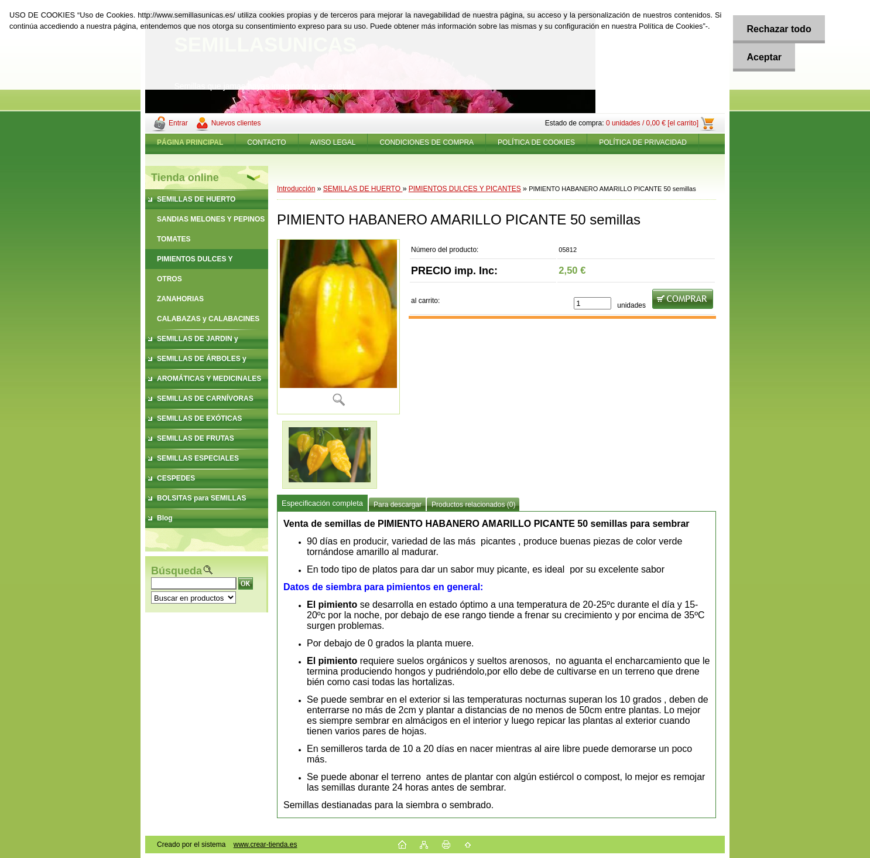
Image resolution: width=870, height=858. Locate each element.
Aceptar (762, 57)
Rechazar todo (777, 29)
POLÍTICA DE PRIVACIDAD (643, 142)
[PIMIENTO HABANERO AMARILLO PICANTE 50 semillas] (338, 327)
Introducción (296, 189)
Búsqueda (176, 571)
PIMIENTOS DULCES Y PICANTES (465, 189)
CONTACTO (266, 142)
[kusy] (592, 303)
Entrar (178, 123)
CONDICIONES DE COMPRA (426, 142)
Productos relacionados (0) (473, 505)
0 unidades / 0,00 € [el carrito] (652, 123)
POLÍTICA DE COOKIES (536, 142)
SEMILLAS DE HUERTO (363, 189)
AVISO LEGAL (333, 142)
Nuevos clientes (236, 123)
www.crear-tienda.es (265, 844)
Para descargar (398, 505)
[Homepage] (190, 142)
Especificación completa (322, 503)
